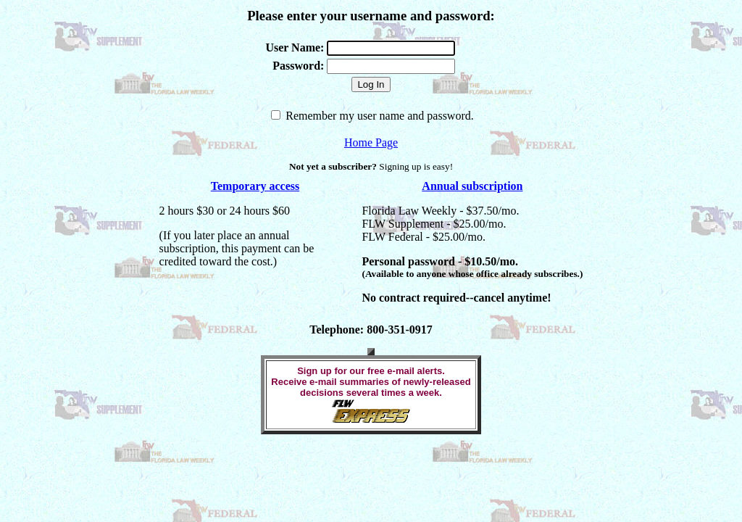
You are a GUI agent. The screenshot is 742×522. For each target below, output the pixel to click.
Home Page (371, 142)
